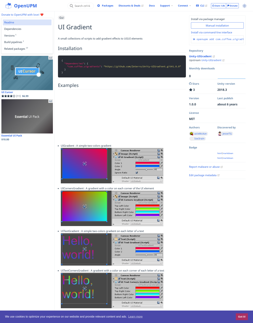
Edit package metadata (204, 175)
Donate (232, 5)
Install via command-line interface (211, 32)
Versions (10, 35)
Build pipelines (14, 42)
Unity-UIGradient (202, 56)
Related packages (16, 48)
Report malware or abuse (206, 166)
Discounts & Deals (131, 5)
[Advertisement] (122, 116)
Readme (9, 22)
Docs (152, 5)
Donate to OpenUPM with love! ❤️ (22, 14)
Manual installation (217, 25)
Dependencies (12, 29)
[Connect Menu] (184, 5)
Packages (107, 5)
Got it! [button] (241, 316)
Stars (218, 5)
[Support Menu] (166, 5)
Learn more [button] (135, 316)
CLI (201, 5)
